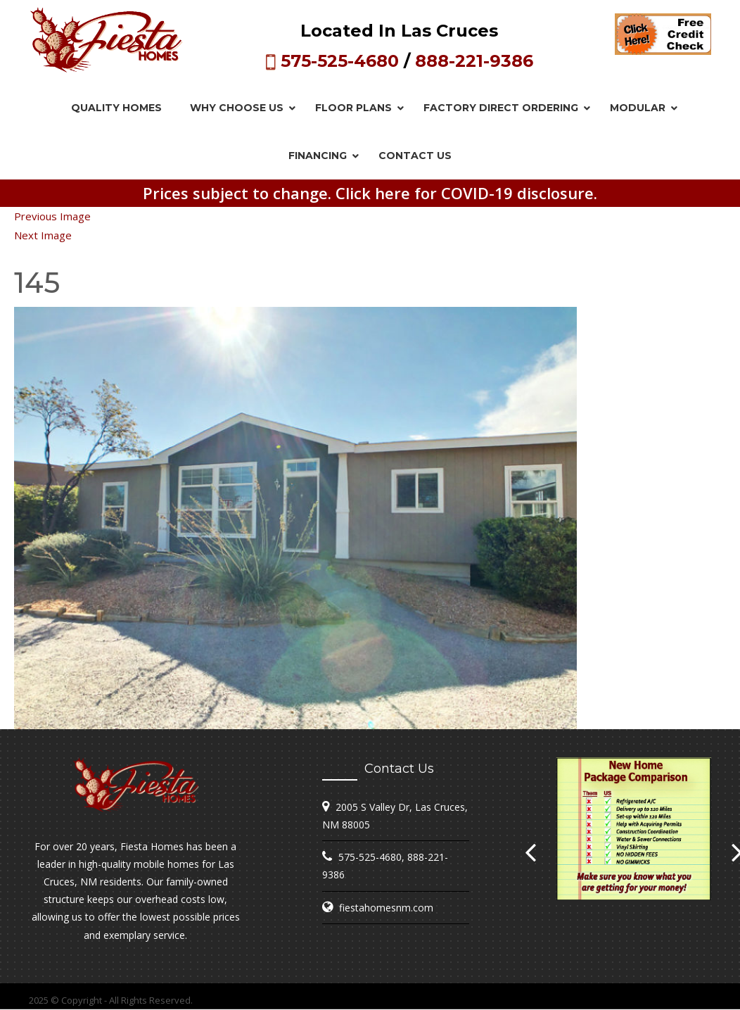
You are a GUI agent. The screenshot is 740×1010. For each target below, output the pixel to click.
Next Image (43, 235)
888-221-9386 (474, 61)
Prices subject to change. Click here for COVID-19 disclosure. (370, 192)
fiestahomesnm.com (386, 907)
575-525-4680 (340, 61)
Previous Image (52, 216)
